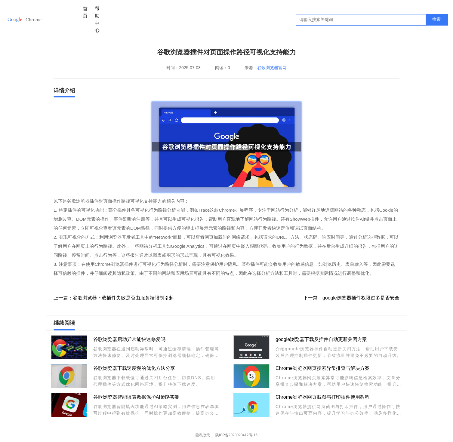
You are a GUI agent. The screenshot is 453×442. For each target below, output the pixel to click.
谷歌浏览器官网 (272, 67)
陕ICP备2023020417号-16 (236, 435)
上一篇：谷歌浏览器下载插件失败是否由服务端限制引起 (114, 297)
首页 (85, 12)
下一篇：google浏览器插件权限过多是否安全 (351, 297)
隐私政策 (203, 435)
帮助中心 (97, 19)
